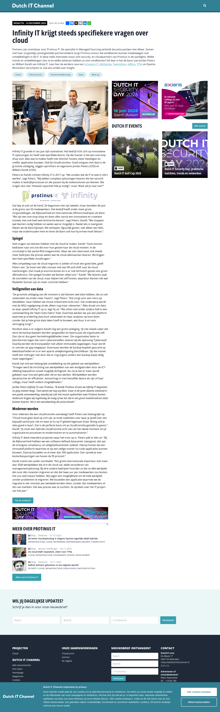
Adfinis (131, 64)
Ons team (17, 668)
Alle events (200, 125)
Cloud (18, 74)
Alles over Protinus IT (27, 577)
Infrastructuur (35, 74)
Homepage (17, 672)
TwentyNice (119, 64)
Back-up (95, 74)
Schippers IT (91, 64)
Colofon (16, 680)
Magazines (17, 676)
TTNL (140, 64)
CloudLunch (68, 653)
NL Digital (67, 660)
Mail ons (165, 665)
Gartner (66, 657)
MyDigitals (106, 64)
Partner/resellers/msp (60, 74)
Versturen (168, 620)
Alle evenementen (21, 665)
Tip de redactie (23, 500)
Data (81, 74)
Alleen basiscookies (199, 702)
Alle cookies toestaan (199, 692)
